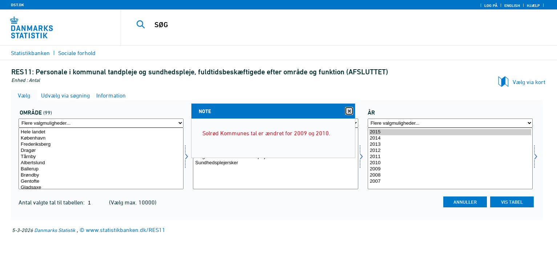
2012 (450, 151)
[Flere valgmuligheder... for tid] (450, 123)
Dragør (101, 151)
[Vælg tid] (450, 158)
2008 (450, 175)
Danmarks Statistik (54, 230)
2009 (450, 169)
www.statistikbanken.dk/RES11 (125, 230)
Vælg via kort (529, 82)
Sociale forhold (77, 53)
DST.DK (17, 4)
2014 (450, 138)
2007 (450, 181)
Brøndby (101, 175)
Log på (490, 5)
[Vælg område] (101, 158)
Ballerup (101, 169)
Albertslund (101, 163)
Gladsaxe (101, 188)
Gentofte (101, 181)
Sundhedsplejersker (275, 163)
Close (349, 111)
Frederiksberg (101, 144)
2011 (450, 157)
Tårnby (101, 157)
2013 (450, 144)
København (101, 138)
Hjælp (533, 5)
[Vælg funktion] (275, 158)
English (512, 5)
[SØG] (323, 24)
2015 (450, 132)
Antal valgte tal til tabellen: (52, 202)
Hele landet (101, 132)
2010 (450, 163)
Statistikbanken (30, 53)
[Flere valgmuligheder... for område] (101, 123)
